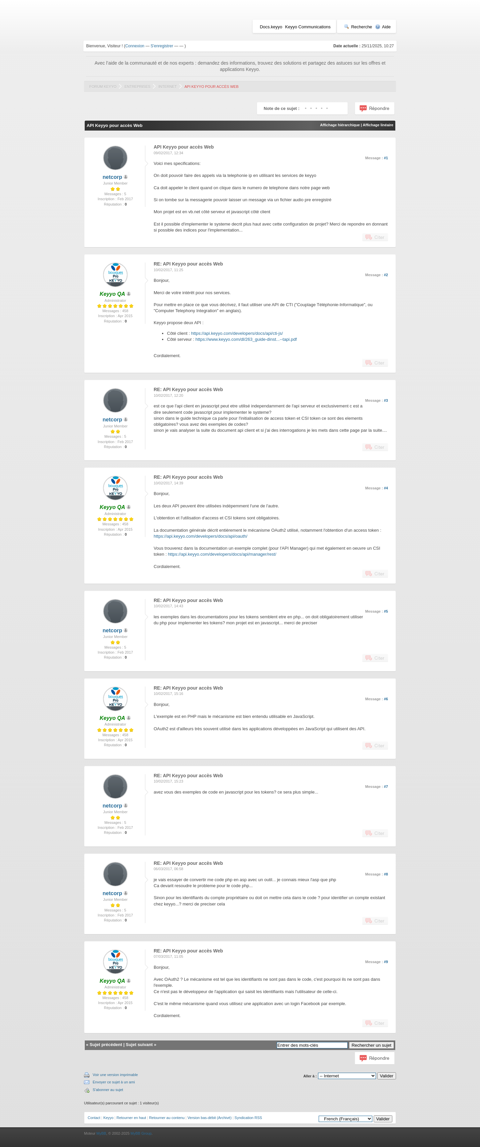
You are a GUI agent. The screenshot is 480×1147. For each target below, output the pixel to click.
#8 (386, 874)
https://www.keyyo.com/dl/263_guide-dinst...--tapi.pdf (246, 339)
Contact (94, 1118)
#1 (386, 158)
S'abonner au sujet (108, 1090)
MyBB (101, 1133)
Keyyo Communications (308, 26)
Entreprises (137, 87)
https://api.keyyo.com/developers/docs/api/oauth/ (200, 536)
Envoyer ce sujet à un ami (114, 1082)
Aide (383, 26)
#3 (386, 400)
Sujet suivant (139, 1044)
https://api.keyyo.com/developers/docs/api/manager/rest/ (222, 554)
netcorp (112, 177)
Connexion (134, 46)
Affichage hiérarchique (340, 125)
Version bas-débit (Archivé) (210, 1118)
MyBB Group (141, 1133)
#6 (386, 699)
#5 (386, 611)
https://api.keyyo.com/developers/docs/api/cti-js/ (237, 333)
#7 (386, 787)
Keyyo (108, 1118)
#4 (386, 488)
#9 (386, 962)
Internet (167, 87)
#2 (386, 275)
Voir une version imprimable (115, 1075)
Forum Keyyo (102, 87)
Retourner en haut (131, 1118)
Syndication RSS (248, 1118)
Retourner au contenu (166, 1118)
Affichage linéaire (378, 125)
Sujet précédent (106, 1044)
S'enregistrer (162, 46)
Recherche (358, 26)
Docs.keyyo (271, 26)
